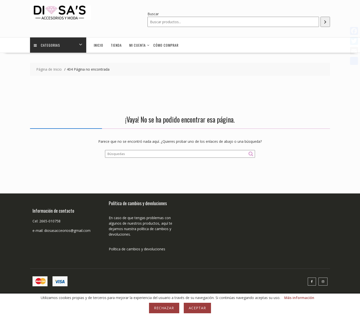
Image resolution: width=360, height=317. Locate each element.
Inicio (98, 45)
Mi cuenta (137, 45)
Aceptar (197, 308)
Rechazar (164, 308)
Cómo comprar (165, 45)
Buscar (153, 13)
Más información (299, 297)
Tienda (116, 45)
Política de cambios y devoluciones (137, 249)
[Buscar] (325, 22)
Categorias (47, 45)
